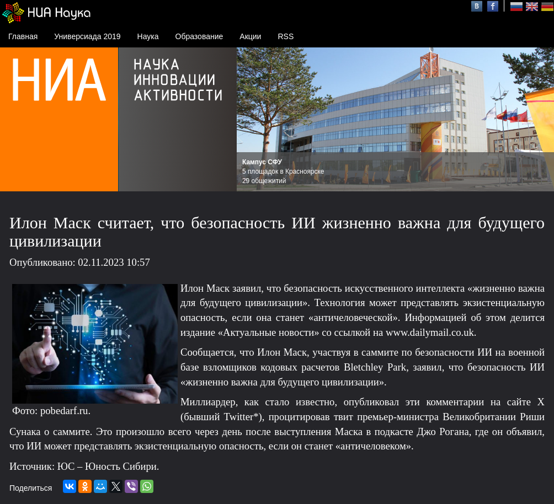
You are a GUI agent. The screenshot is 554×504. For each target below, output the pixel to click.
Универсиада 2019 (87, 36)
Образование (199, 36)
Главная (23, 36)
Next (539, 119)
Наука (148, 36)
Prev (251, 119)
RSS (286, 36)
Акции (250, 36)
